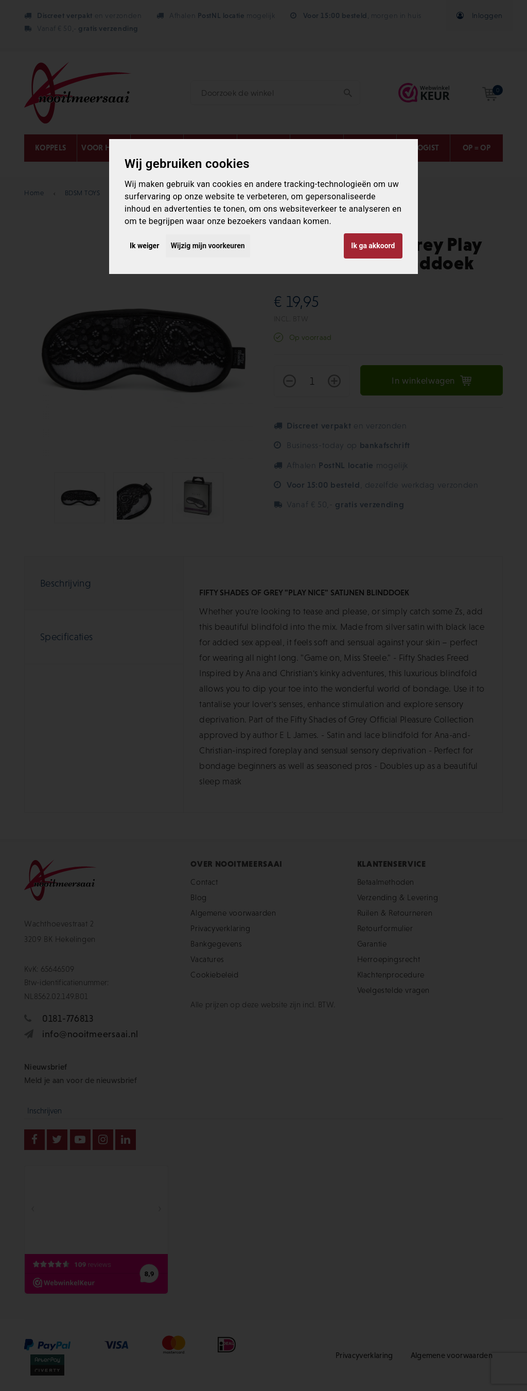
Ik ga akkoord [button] (373, 246)
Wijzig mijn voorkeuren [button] (208, 246)
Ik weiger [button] (144, 246)
